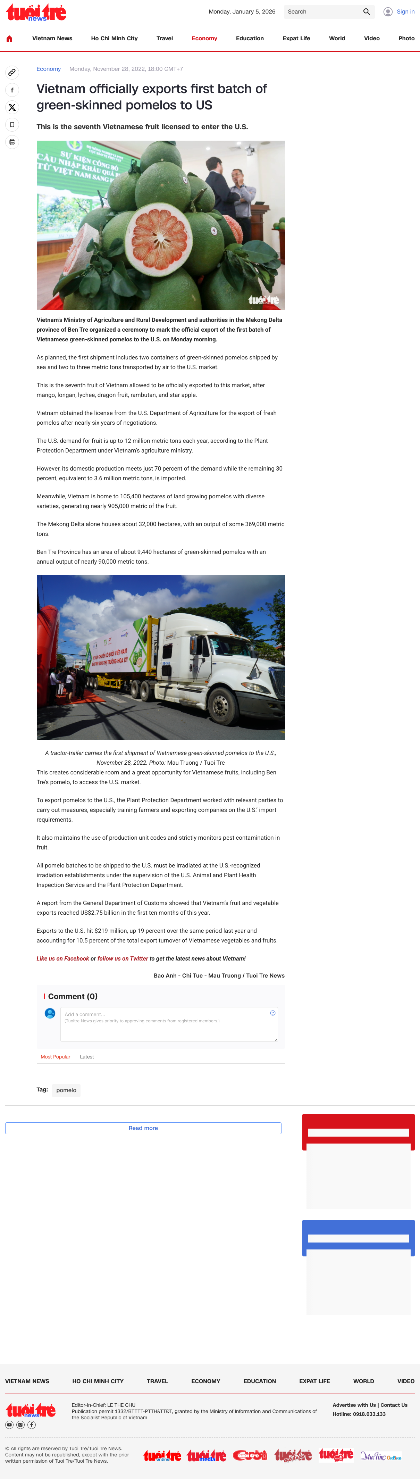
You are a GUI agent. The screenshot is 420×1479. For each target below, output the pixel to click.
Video (372, 38)
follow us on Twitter (123, 958)
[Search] (329, 12)
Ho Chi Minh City (114, 38)
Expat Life (296, 38)
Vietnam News (52, 38)
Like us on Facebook (63, 958)
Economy (204, 38)
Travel (165, 38)
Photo (407, 38)
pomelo (66, 1090)
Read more (143, 1128)
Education (250, 38)
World (337, 38)
